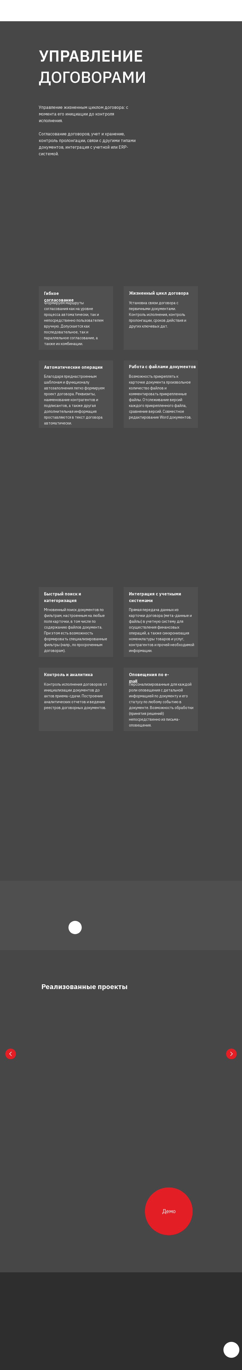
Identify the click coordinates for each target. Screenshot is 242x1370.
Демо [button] (169, 1210)
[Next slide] (231, 1053)
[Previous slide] (10, 1053)
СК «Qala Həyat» (72, 1056)
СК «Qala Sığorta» (148, 1056)
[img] (54, 10)
